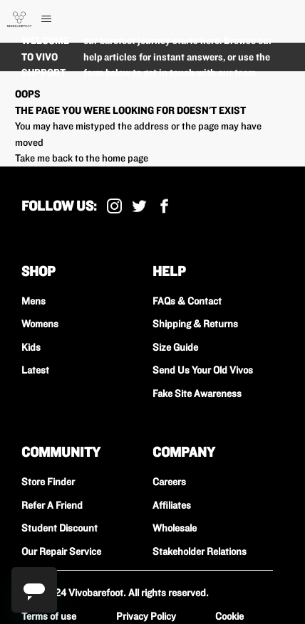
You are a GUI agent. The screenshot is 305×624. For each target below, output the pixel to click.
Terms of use (48, 616)
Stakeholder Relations (199, 551)
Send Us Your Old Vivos (202, 370)
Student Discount (59, 528)
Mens (33, 301)
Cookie (229, 616)
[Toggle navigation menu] (61, 19)
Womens (39, 323)
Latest (35, 370)
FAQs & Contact (187, 301)
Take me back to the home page (81, 158)
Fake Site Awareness (197, 393)
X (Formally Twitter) (139, 206)
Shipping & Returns (195, 323)
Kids (31, 347)
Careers (169, 481)
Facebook (164, 206)
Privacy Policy (146, 616)
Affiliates (171, 505)
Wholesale (174, 528)
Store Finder (48, 481)
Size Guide (175, 347)
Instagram (114, 206)
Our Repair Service (61, 551)
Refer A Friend (52, 505)
